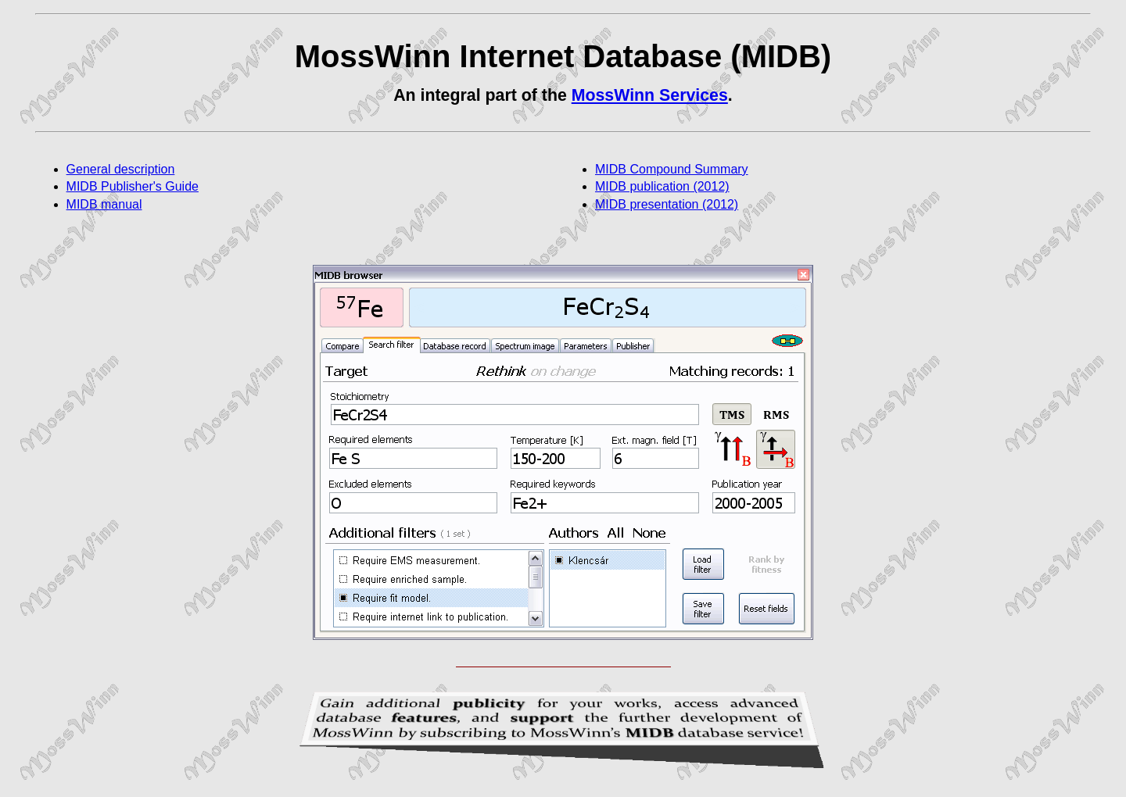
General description (120, 169)
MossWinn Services (650, 95)
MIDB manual (104, 204)
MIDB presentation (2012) (666, 204)
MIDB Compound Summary (671, 169)
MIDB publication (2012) (662, 186)
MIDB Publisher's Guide (132, 186)
